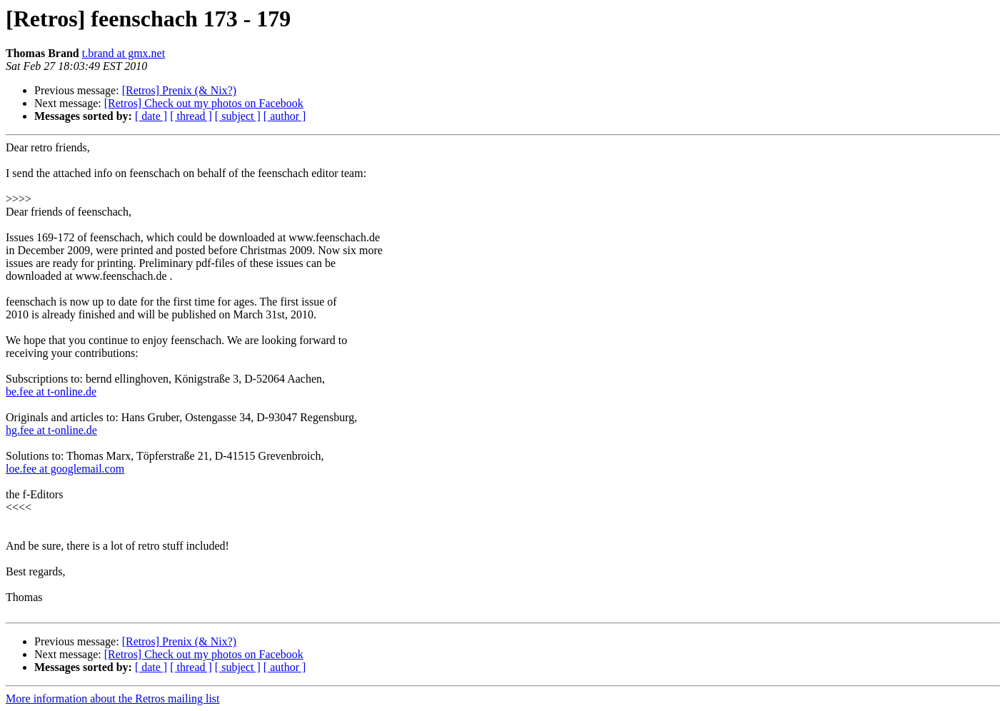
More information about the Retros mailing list (113, 698)
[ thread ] (191, 116)
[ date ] (151, 116)
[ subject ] (238, 116)
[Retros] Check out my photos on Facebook (203, 103)
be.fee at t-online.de (51, 391)
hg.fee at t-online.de (51, 430)
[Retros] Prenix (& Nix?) (179, 90)
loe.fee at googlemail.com (65, 469)
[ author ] (284, 116)
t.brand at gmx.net (123, 53)
